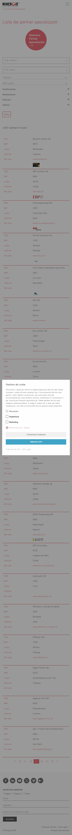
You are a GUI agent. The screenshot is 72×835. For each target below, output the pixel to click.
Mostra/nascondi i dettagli (19, 428)
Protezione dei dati (13, 449)
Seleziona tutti (36, 442)
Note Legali (26, 449)
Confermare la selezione (36, 435)
